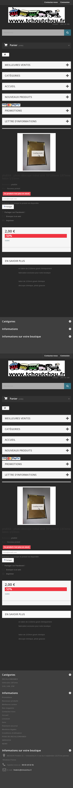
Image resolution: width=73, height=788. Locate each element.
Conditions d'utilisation (12, 733)
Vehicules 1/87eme (10, 683)
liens (4, 722)
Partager (8, 207)
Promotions (13, 110)
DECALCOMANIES (10, 679)
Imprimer (10, 220)
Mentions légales (9, 729)
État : (4, 189)
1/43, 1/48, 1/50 (8, 686)
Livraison (6, 719)
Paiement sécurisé (10, 726)
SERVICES (6, 740)
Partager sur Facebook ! (15, 212)
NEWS (4, 744)
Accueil (10, 86)
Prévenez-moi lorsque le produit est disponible (20, 203)
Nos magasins (8, 708)
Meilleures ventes (17, 65)
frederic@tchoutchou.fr (23, 770)
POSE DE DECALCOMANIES (14, 737)
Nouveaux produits (18, 97)
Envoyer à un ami (13, 216)
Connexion (65, 2)
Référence (6, 185)
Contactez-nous (51, 2)
